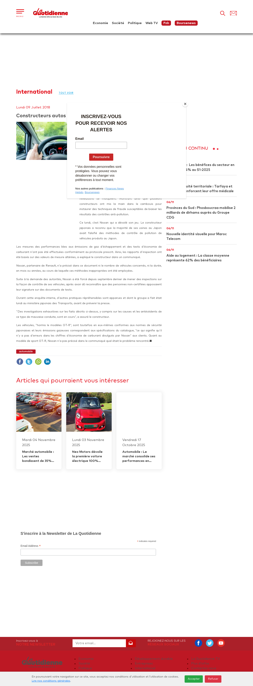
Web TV (151, 23)
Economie (100, 23)
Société (118, 23)
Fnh (166, 23)
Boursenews (186, 23)
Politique (135, 23)
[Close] (185, 104)
